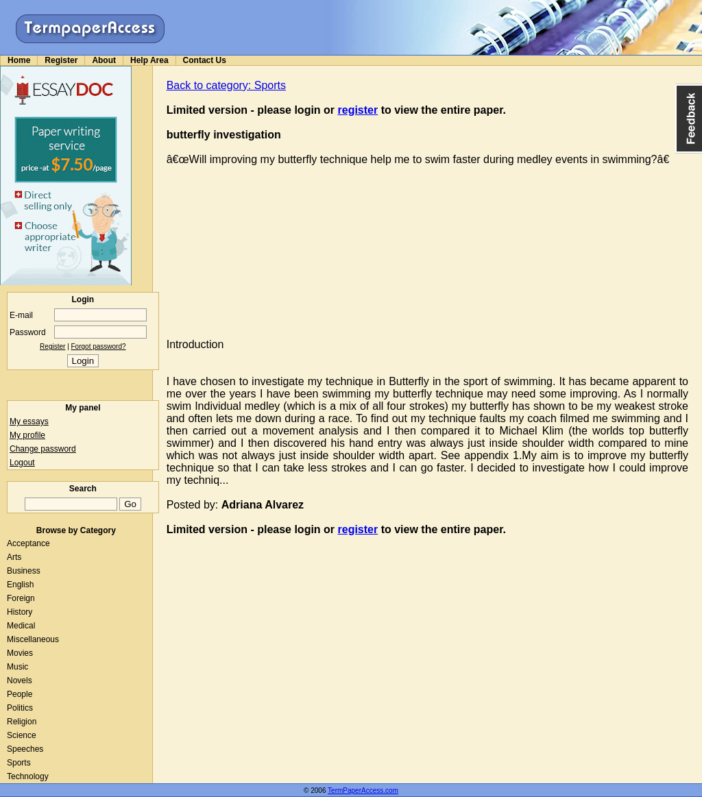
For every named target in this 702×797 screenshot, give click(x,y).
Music (17, 667)
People (19, 694)
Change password (43, 449)
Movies (20, 653)
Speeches (25, 749)
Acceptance (28, 543)
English (20, 584)
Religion (21, 721)
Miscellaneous (33, 639)
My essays (29, 421)
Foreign (21, 598)
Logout (22, 462)
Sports (19, 763)
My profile (27, 435)
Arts (14, 557)
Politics (20, 708)
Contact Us (204, 60)
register (358, 110)
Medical (21, 625)
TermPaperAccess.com (363, 790)
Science (21, 735)
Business (23, 571)
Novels (19, 680)
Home (19, 60)
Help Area (149, 60)
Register (61, 60)
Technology (28, 776)
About (104, 60)
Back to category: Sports (226, 85)
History (19, 612)
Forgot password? (98, 346)
